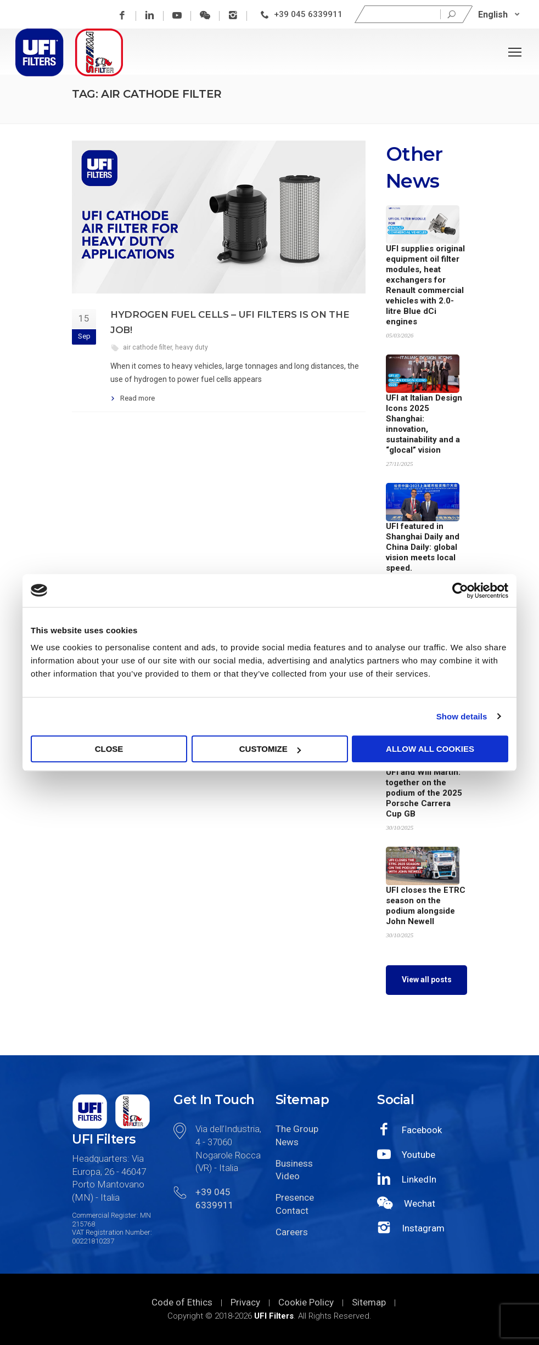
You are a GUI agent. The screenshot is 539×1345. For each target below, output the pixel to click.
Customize (270, 748)
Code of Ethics (181, 1302)
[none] (499, 14)
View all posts (427, 979)
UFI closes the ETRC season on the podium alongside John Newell (425, 905)
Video (288, 1175)
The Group (297, 1128)
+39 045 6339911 (308, 14)
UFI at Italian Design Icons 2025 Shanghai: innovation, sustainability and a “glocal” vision (424, 424)
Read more (137, 398)
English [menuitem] (493, 14)
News (287, 1141)
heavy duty (191, 347)
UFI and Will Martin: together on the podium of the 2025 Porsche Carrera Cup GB (424, 793)
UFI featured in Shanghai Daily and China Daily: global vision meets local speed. (422, 547)
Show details (461, 716)
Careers (292, 1231)
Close (109, 748)
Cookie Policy (306, 1302)
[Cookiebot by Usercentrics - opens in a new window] (460, 590)
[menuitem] (499, 14)
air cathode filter (147, 347)
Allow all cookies (430, 748)
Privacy (245, 1302)
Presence (295, 1197)
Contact (292, 1210)
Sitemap (369, 1302)
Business (294, 1163)
